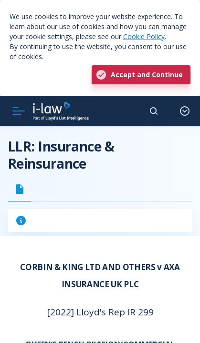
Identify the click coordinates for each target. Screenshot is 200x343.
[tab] (20, 189)
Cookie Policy (144, 36)
